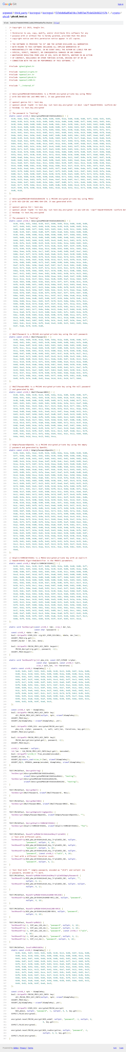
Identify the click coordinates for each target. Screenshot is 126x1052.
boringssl (35, 12)
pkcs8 (6, 16)
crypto (116, 12)
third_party (20, 12)
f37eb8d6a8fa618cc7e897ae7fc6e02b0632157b (81, 12)
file (56, 23)
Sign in (120, 4)
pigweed (7, 12)
